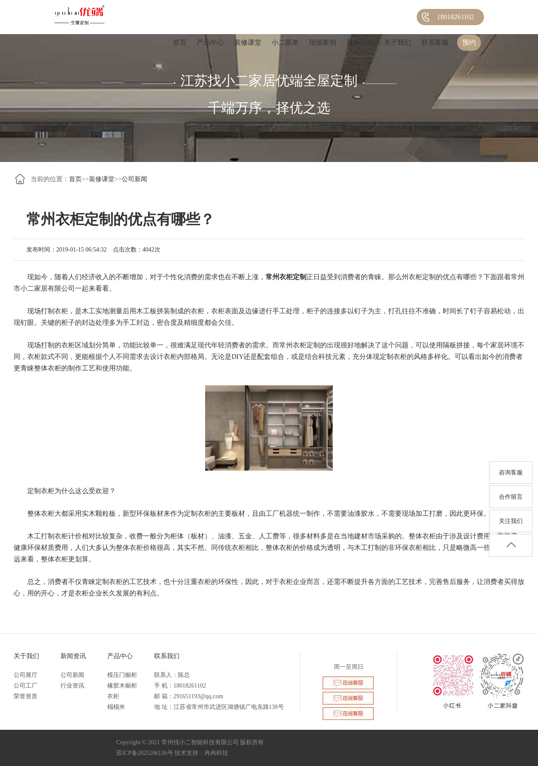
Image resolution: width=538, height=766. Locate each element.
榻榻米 (116, 707)
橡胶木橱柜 (122, 685)
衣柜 (113, 696)
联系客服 (435, 42)
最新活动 (360, 42)
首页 (179, 42)
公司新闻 (134, 179)
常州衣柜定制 (286, 276)
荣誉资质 (25, 696)
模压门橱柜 (122, 675)
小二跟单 (285, 42)
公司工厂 (25, 685)
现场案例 (322, 42)
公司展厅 (25, 675)
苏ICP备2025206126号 (144, 753)
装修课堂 (247, 42)
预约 (469, 42)
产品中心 (210, 42)
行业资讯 (72, 685)
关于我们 (397, 42)
